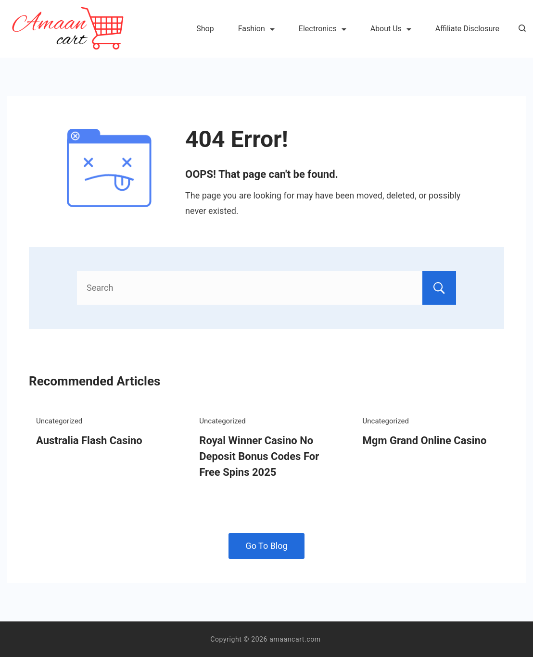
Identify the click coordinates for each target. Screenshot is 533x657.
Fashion (256, 28)
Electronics (322, 28)
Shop (205, 28)
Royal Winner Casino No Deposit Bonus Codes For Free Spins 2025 (259, 456)
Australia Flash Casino (89, 440)
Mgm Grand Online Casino (425, 440)
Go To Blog (266, 546)
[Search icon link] (520, 29)
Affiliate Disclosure (467, 28)
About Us (390, 28)
